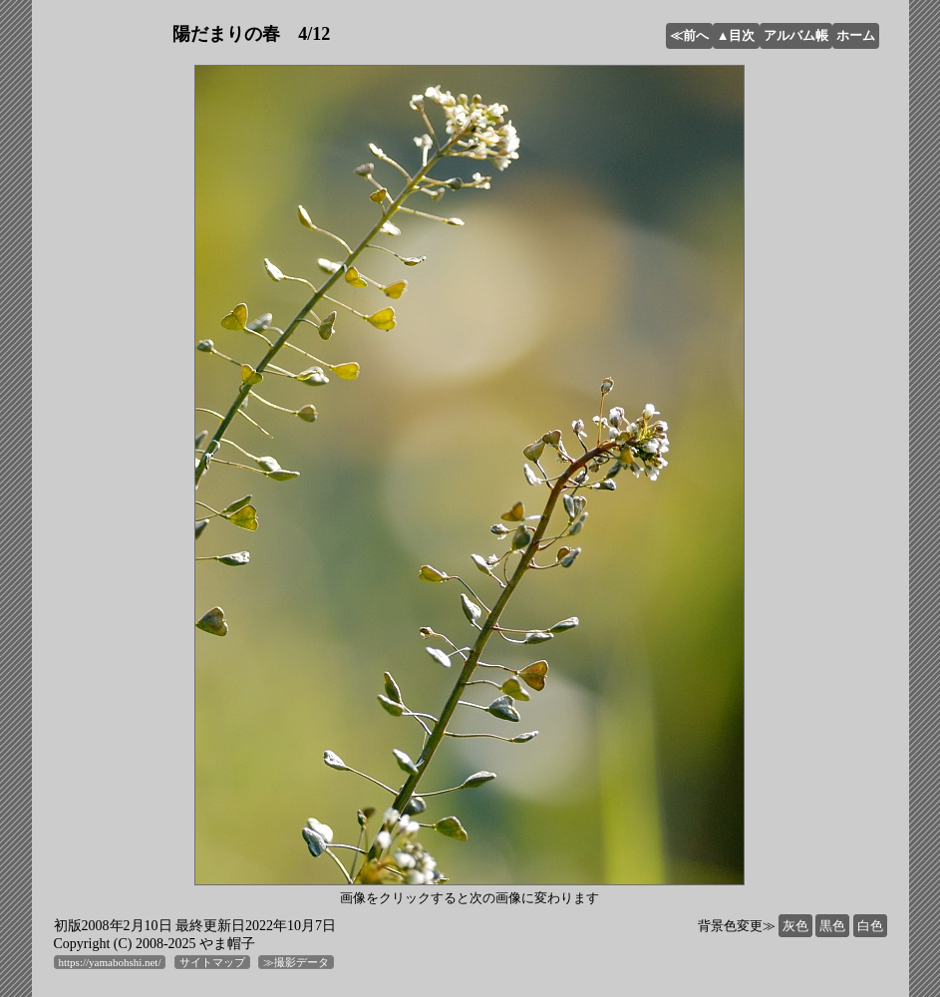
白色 (870, 925)
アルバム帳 (796, 35)
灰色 (795, 925)
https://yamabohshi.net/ (110, 962)
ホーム (855, 35)
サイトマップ (212, 962)
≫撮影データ (296, 962)
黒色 (832, 925)
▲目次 (736, 35)
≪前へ (689, 35)
